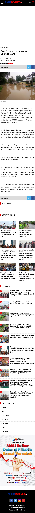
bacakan (4, 63)
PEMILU (3, 427)
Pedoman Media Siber (17, 510)
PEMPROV (4, 431)
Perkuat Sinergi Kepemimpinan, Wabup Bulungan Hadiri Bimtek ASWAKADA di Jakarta (27, 276)
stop (10, 63)
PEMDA (6, 47)
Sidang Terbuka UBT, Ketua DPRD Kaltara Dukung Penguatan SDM (22, 336)
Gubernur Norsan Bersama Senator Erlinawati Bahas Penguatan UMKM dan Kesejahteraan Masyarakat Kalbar (22, 360)
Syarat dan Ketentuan (17, 508)
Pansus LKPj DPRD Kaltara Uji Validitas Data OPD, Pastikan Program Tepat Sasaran (20, 371)
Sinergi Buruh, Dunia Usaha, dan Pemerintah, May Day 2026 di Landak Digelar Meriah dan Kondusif (21, 394)
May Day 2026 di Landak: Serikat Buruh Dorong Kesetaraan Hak (21, 302)
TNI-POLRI (4, 419)
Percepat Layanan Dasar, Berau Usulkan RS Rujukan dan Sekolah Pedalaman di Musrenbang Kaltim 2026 (22, 349)
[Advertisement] (17, 27)
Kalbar (2, 412)
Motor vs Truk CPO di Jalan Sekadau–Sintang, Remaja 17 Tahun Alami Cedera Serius (20, 326)
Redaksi (11, 505)
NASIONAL (4, 423)
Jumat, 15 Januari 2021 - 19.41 (7, 60)
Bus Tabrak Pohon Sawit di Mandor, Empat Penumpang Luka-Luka (22, 314)
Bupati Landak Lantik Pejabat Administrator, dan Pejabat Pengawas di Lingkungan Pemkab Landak (22, 293)
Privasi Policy (20, 505)
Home (1, 47)
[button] (33, 1)
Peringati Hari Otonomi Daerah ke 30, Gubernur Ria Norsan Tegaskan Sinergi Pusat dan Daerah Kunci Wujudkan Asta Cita (22, 383)
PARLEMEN (4, 415)
